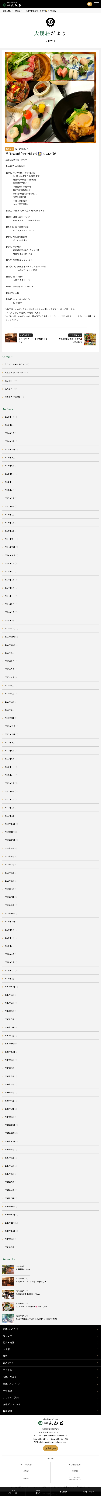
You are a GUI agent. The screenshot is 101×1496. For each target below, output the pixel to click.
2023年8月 (9, 661)
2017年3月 (9, 1198)
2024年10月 (10, 555)
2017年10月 (10, 1141)
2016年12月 (10, 1214)
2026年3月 (9, 424)
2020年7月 (9, 937)
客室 (5, 1356)
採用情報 (7, 1411)
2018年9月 (9, 1060)
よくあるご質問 (11, 1397)
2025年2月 (9, 522)
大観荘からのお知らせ (14, 372)
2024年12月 (10, 538)
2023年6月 (9, 677)
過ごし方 (7, 1335)
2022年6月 (9, 775)
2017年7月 (9, 1165)
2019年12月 (10, 986)
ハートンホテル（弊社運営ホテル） (74, 1478)
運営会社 (26, 1478)
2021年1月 (9, 913)
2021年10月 (10, 840)
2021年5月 (9, 880)
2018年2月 (9, 1117)
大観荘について (11, 1328)
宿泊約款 (75, 1471)
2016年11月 (10, 1222)
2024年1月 (9, 620)
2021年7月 (9, 864)
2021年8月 (9, 856)
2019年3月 (9, 1027)
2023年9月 (9, 652)
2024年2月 (9, 612)
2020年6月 (9, 945)
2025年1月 (9, 530)
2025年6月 (9, 490)
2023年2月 (9, 709)
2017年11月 (10, 1133)
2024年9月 (9, 563)
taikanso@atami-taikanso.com (53, 1442)
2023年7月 (9, 669)
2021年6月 (9, 872)
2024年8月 (9, 571)
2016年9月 (9, 1239)
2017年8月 (9, 1157)
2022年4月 (9, 791)
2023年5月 (9, 685)
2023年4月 (9, 693)
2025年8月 (9, 473)
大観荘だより (9, 1376)
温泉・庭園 (8, 1342)
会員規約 (26, 1471)
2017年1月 (9, 1206)
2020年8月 (9, 929)
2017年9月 (9, 1149)
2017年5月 (9, 1182)
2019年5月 (9, 1019)
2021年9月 (9, 848)
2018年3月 (9, 1108)
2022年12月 (10, 726)
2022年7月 (9, 766)
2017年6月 (9, 1173)
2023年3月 (9, 701)
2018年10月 (10, 1051)
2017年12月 (10, 1125)
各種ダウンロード (12, 1404)
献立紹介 (9, 149)
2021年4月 (9, 889)
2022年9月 (9, 750)
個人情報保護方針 (75, 1465)
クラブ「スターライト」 (15, 364)
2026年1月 (9, 441)
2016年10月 (10, 1230)
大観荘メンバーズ (12, 1383)
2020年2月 (9, 970)
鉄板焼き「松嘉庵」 (13, 396)
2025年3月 (9, 514)
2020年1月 (9, 978)
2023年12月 (10, 628)
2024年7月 (9, 579)
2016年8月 (9, 1247)
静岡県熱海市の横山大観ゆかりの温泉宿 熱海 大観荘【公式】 (50, 1422)
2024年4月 (9, 596)
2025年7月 (9, 481)
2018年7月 (9, 1076)
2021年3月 (9, 897)
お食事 (6, 1349)
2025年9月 (9, 465)
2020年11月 (10, 921)
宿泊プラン (8, 1363)
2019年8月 (9, 994)
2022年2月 (9, 807)
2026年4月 (9, 416)
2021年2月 (9, 905)
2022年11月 (10, 734)
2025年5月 (9, 498)
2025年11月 (10, 449)
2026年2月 (9, 433)
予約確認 (7, 1390)
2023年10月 (10, 644)
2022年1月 (9, 815)
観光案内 (8, 388)
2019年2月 (9, 1035)
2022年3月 (9, 799)
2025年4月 (9, 506)
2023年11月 (10, 636)
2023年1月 (9, 717)
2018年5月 (9, 1092)
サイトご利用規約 (26, 1465)
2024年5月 (9, 587)
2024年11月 (10, 547)
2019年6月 (9, 1011)
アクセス (7, 1369)
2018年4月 (9, 1100)
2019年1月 (9, 1043)
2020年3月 (9, 962)
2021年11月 (10, 832)
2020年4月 (9, 954)
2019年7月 (9, 1002)
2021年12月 (10, 823)
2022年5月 (9, 783)
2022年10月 (10, 742)
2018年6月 (9, 1084)
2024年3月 (9, 604)
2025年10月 (10, 457)
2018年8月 (9, 1068)
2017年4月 (9, 1190)
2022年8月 (9, 758)
